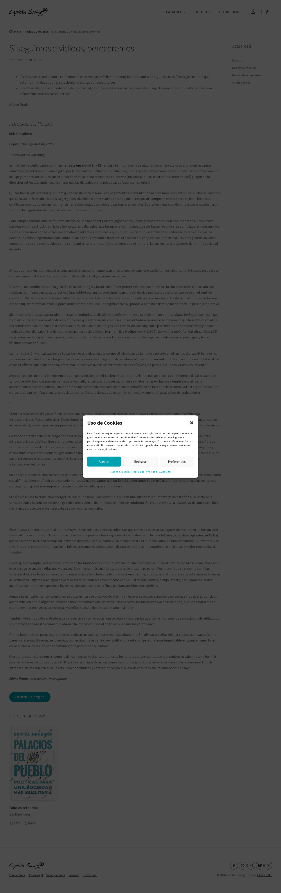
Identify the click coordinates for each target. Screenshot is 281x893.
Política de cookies (120, 471)
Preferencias (177, 461)
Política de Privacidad (145, 471)
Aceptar (104, 461)
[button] (191, 423)
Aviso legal (165, 471)
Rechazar (140, 461)
